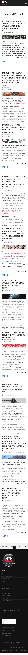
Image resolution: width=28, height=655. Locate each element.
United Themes (23, 650)
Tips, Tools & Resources (8, 576)
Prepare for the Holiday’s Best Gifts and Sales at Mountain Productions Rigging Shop (13, 493)
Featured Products (8, 588)
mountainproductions (10, 30)
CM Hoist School (7, 595)
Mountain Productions (7, 609)
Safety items (5, 256)
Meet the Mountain (8, 591)
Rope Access (17, 253)
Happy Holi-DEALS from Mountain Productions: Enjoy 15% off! (13, 335)
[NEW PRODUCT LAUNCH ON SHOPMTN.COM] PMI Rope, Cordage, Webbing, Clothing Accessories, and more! (13, 233)
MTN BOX (5, 598)
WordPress (9, 650)
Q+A (4, 586)
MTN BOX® (4, 612)
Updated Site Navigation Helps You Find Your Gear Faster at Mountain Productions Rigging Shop (13, 182)
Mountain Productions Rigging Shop (10, 610)
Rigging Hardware (20, 103)
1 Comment (21, 452)
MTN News (5, 581)
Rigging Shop (9, 470)
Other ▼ (4, 583)
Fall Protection (19, 255)
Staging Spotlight (7, 600)
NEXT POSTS (22, 546)
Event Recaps (5, 578)
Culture (4, 573)
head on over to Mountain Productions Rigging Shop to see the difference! (11, 212)
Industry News (7, 593)
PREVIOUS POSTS (7, 546)
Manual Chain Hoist (10, 105)
